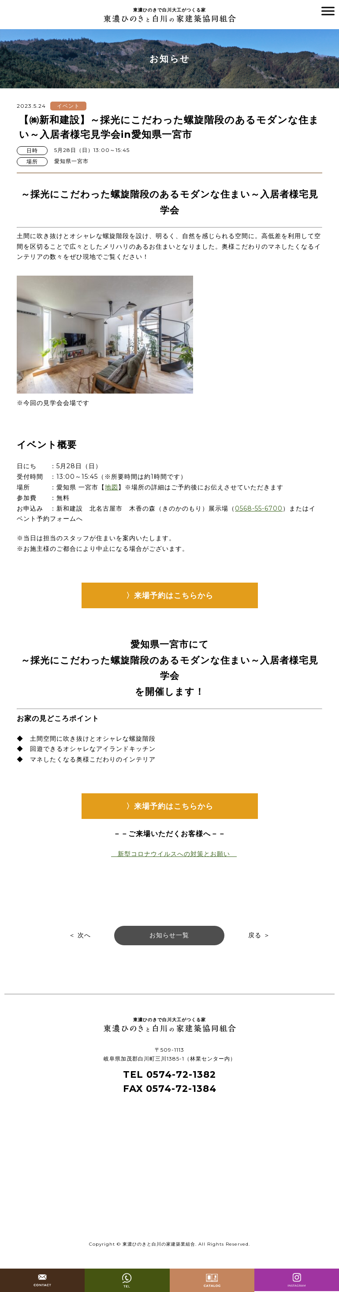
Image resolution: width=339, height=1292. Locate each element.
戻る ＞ (259, 935)
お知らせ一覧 (169, 935)
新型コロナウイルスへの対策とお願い (174, 854)
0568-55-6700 (259, 508)
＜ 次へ (80, 935)
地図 (111, 487)
